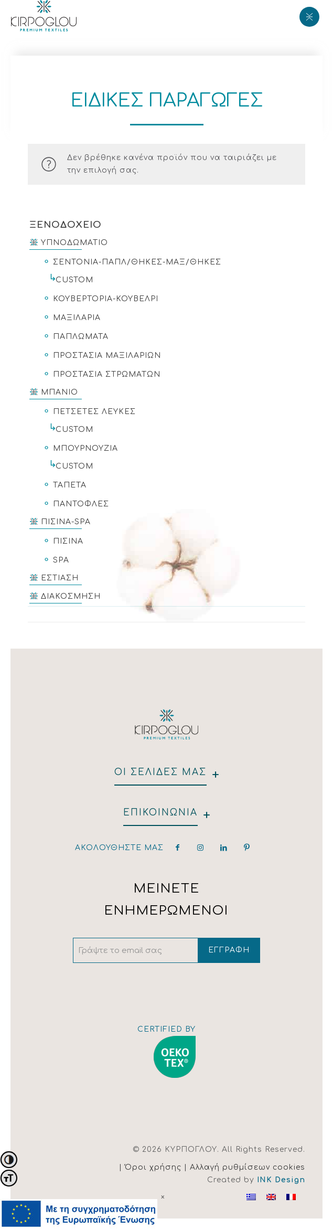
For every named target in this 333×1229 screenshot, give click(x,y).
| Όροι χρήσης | (154, 1167)
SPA (61, 560)
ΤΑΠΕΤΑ (70, 485)
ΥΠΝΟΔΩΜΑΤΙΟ (74, 243)
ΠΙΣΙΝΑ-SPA (66, 522)
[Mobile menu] (308, 16)
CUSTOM (74, 280)
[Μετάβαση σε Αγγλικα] (271, 1197)
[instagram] (201, 848)
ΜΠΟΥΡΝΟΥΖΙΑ (85, 448)
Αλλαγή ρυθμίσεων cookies (247, 1167)
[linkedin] (224, 848)
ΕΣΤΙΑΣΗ (60, 578)
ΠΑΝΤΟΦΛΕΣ (81, 504)
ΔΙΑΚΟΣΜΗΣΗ (71, 596)
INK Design (281, 1180)
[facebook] (177, 848)
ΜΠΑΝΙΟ (59, 392)
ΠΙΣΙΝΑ (68, 541)
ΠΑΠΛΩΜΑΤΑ (81, 337)
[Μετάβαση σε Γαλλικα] (291, 1197)
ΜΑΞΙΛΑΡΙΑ (77, 318)
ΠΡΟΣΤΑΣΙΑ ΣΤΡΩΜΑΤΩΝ (106, 374)
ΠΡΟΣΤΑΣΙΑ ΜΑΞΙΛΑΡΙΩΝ (107, 355)
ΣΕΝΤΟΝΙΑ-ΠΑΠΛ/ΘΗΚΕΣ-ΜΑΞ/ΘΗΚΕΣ (137, 262)
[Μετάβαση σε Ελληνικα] (251, 1197)
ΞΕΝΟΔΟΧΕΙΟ (65, 225)
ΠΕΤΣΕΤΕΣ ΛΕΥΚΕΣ (94, 412)
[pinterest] (247, 848)
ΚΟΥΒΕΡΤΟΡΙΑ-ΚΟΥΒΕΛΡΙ (105, 299)
